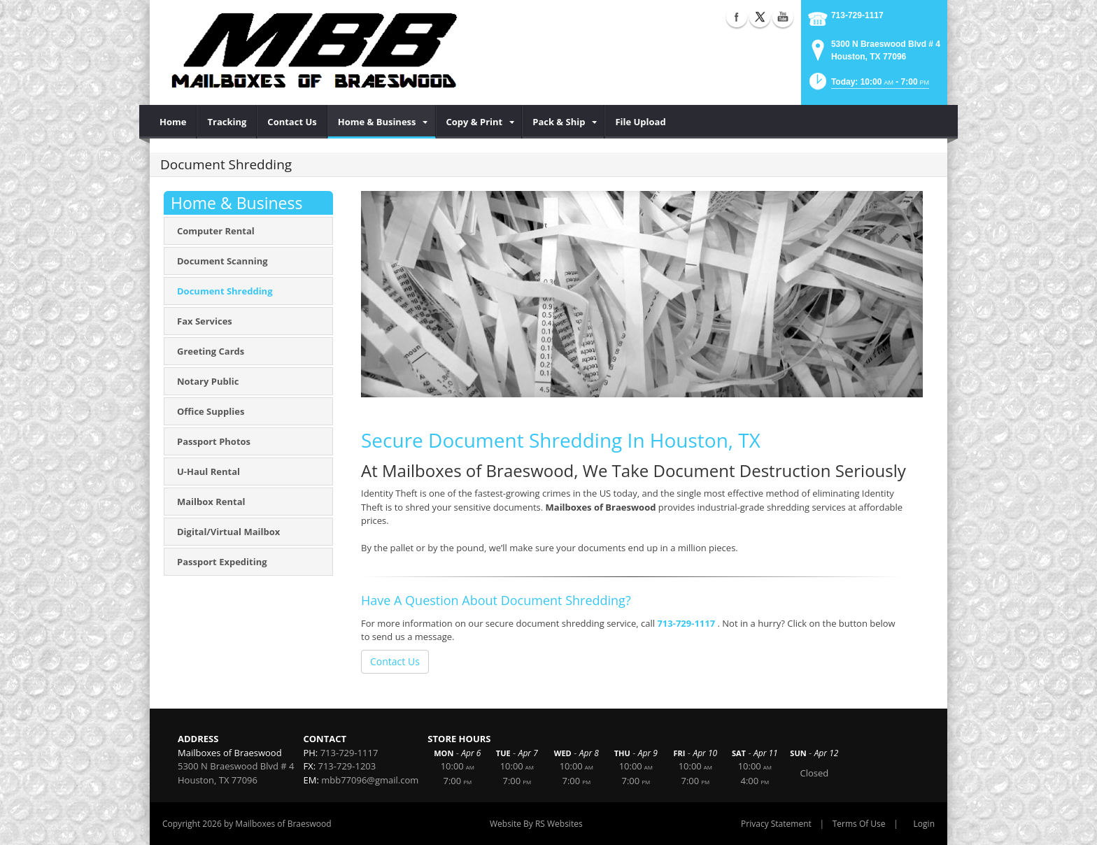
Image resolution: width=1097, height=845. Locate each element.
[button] (868, 86)
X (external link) (759, 16)
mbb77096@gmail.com (369, 780)
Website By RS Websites (536, 824)
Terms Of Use (859, 824)
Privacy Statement (776, 824)
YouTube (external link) (782, 16)
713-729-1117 (857, 15)
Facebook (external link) (736, 16)
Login (924, 824)
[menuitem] (173, 122)
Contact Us (395, 661)
